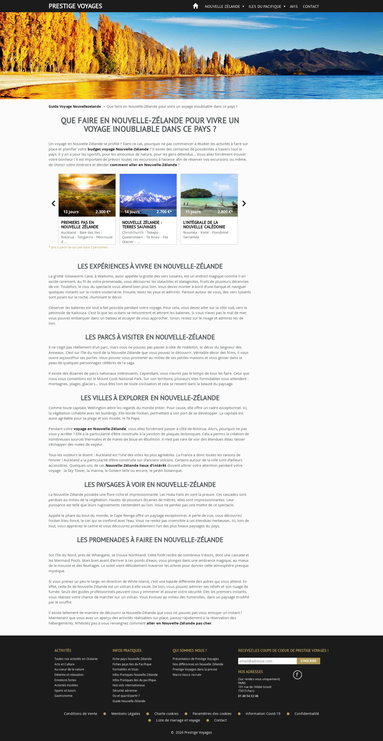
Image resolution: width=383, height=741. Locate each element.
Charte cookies (166, 713)
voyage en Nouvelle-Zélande (95, 428)
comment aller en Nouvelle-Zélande (139, 164)
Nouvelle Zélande (222, 6)
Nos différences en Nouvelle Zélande (198, 664)
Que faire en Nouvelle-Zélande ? (296, 228)
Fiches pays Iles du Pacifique (132, 664)
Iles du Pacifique (265, 6)
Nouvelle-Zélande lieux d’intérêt (131, 465)
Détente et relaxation (69, 675)
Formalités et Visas (125, 669)
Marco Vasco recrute (187, 675)
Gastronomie (63, 696)
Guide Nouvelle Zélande (129, 701)
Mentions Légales (125, 713)
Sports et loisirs (65, 690)
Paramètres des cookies (212, 713)
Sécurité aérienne (125, 690)
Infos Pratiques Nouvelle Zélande (135, 675)
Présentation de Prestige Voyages (196, 659)
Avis (294, 6)
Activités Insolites (66, 685)
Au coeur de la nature (69, 669)
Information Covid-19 (263, 713)
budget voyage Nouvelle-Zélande (113, 149)
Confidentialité (307, 713)
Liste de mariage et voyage (178, 720)
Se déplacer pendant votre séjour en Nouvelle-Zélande (294, 131)
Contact (311, 6)
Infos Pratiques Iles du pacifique (134, 680)
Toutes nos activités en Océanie (76, 659)
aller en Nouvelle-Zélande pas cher (174, 623)
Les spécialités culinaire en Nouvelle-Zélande (289, 181)
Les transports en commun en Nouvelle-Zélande (299, 144)
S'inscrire (308, 661)
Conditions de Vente (80, 713)
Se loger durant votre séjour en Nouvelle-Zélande (292, 156)
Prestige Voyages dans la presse (195, 669)
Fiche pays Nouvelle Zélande (132, 659)
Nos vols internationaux (129, 685)
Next (240, 203)
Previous (49, 203)
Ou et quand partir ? (126, 696)
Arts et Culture (64, 664)
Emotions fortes (65, 680)
